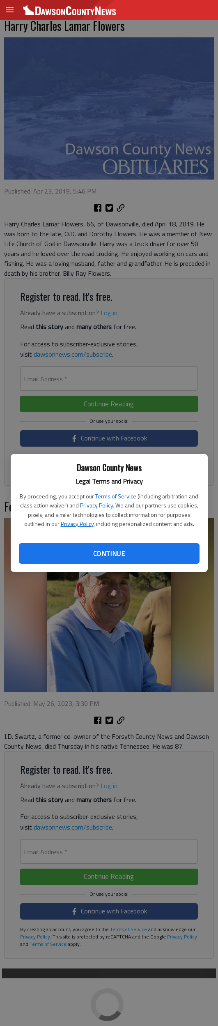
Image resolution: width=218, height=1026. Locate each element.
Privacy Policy (96, 505)
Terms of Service (115, 496)
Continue (109, 553)
